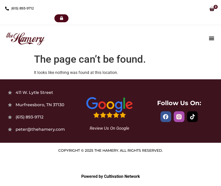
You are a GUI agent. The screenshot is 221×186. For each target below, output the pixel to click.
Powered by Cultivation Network (110, 176)
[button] (211, 9)
